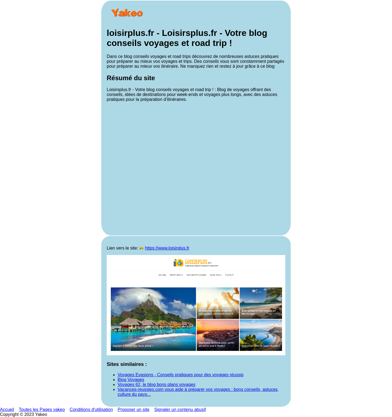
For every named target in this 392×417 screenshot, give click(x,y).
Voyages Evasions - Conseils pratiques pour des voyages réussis (180, 374)
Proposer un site (133, 409)
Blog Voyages (131, 379)
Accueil (7, 409)
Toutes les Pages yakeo (42, 409)
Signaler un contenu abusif (180, 409)
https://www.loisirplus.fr (167, 248)
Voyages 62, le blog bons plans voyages (156, 384)
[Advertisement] (196, 168)
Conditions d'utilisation (91, 409)
